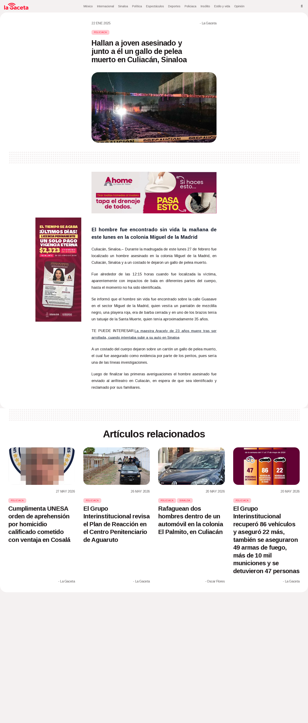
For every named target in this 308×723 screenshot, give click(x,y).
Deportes (174, 6)
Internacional (105, 6)
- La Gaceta (208, 23)
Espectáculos (155, 6)
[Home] (16, 6)
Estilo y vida (222, 6)
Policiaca (190, 6)
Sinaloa (123, 6)
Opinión (239, 6)
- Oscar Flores (215, 581)
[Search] (302, 6)
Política (137, 6)
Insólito (205, 6)
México (88, 6)
